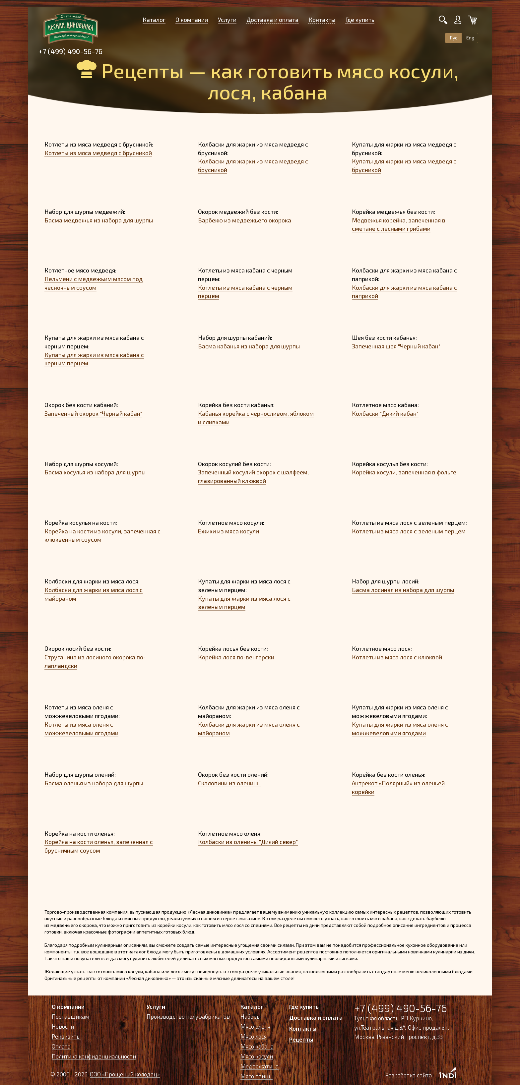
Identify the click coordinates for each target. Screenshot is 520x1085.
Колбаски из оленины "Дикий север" (248, 841)
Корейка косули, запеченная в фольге (404, 472)
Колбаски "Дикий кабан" (385, 413)
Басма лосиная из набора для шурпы (403, 589)
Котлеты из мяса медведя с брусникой (98, 152)
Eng (470, 37)
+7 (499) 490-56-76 (70, 51)
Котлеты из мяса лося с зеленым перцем (409, 531)
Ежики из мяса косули (228, 531)
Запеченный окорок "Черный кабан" (93, 413)
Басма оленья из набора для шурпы (93, 783)
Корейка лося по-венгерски (236, 657)
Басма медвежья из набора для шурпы (98, 220)
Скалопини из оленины (229, 783)
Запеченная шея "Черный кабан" (396, 346)
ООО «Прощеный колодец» (125, 1074)
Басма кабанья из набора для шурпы (249, 346)
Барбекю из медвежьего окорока (244, 220)
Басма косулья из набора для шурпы (95, 472)
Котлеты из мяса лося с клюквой (397, 657)
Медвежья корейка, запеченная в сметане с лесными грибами (398, 224)
